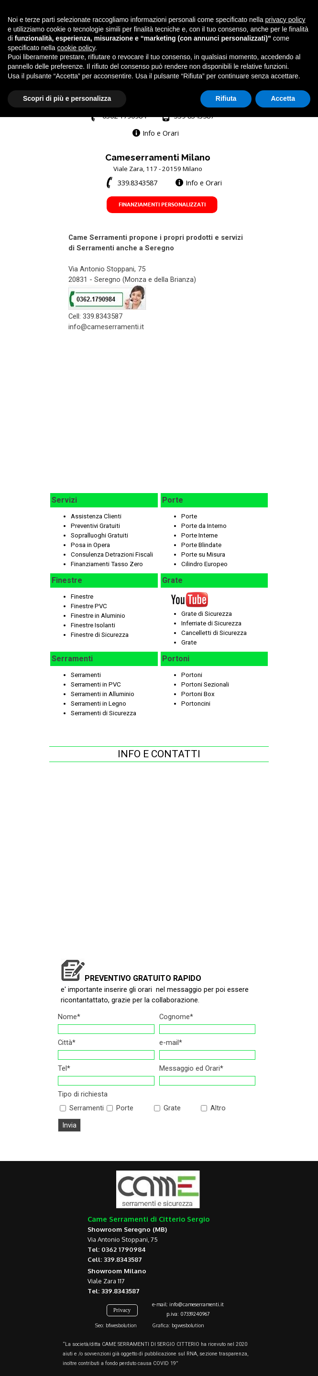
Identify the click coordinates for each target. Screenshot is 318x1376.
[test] (85, 11)
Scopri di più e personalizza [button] (67, 1357)
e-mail (170, 1042)
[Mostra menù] (250, 44)
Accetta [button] (283, 1357)
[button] (117, 116)
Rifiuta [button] (226, 1357)
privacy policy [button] (285, 1278)
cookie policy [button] (76, 1307)
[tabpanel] (154, 95)
